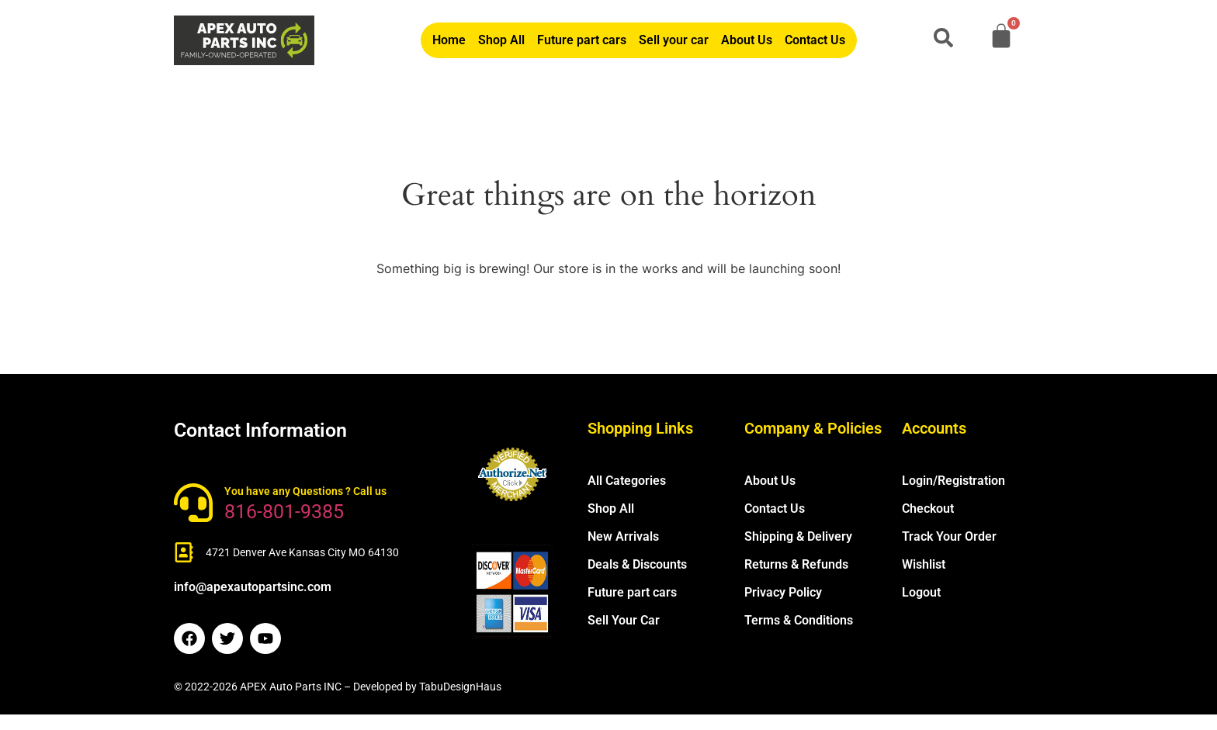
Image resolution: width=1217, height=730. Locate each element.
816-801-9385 (284, 511)
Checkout (928, 508)
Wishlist (923, 564)
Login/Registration (953, 480)
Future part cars (581, 40)
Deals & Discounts (637, 564)
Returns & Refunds (796, 564)
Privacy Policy (783, 592)
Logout (921, 592)
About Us (746, 40)
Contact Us (815, 40)
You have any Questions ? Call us (305, 491)
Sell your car (674, 40)
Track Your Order (949, 536)
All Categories (627, 480)
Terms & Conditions (798, 620)
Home (449, 40)
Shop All (501, 40)
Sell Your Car (624, 620)
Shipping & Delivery (798, 536)
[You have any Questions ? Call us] (193, 502)
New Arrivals (623, 536)
